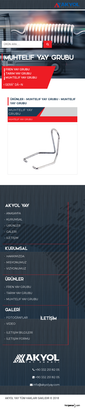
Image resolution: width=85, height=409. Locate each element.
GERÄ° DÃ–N (13, 84)
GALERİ (11, 231)
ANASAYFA (13, 213)
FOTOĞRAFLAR (17, 317)
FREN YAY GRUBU (18, 69)
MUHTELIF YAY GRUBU (21, 77)
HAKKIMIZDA (15, 256)
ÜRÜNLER (13, 225)
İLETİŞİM (12, 238)
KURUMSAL (14, 219)
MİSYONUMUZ (16, 262)
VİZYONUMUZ (16, 268)
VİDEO (10, 323)
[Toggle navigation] (7, 4)
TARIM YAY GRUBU (18, 73)
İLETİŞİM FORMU (18, 338)
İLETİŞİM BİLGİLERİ (19, 332)
